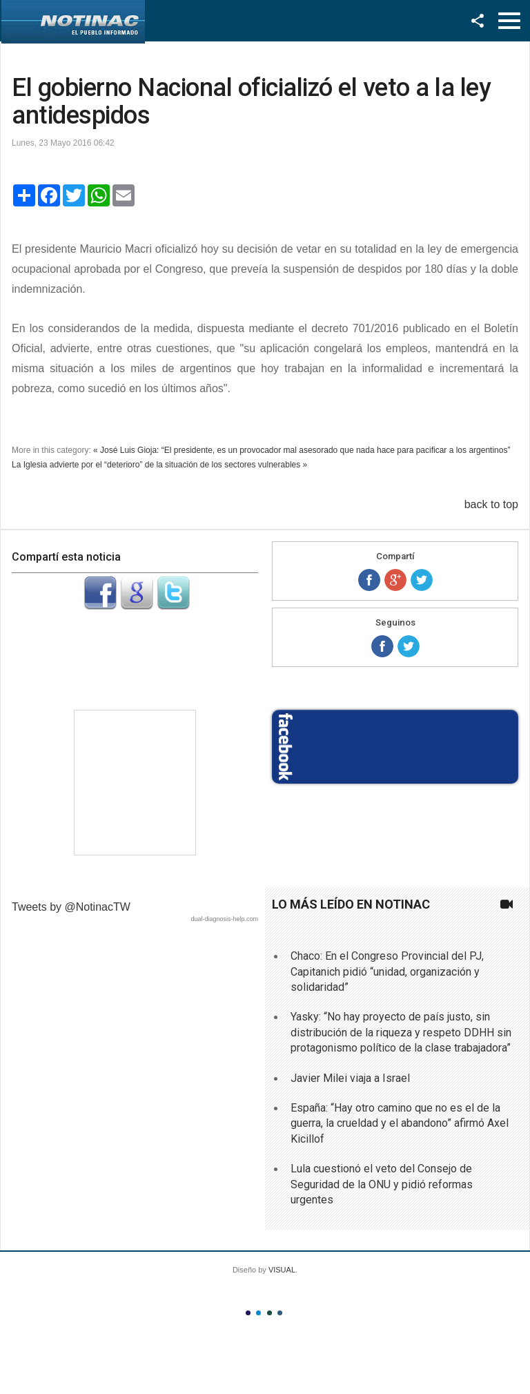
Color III (269, 1312)
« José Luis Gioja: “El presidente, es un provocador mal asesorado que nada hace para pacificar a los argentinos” (301, 450)
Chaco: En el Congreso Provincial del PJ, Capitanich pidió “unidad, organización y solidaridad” (387, 971)
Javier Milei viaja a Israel (350, 1078)
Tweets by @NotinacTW (71, 907)
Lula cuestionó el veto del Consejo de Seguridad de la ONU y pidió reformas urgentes (382, 1184)
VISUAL (281, 1270)
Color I (248, 1312)
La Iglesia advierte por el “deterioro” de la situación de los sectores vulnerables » (159, 464)
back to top (491, 504)
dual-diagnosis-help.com (224, 919)
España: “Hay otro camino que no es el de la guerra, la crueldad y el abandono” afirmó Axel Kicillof (400, 1123)
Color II (258, 1312)
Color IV (279, 1312)
